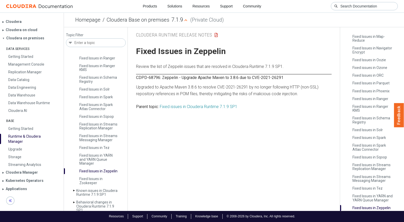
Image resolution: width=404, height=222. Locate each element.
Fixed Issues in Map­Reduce (368, 38)
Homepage (87, 20)
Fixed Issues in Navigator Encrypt (372, 50)
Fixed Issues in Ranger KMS (97, 68)
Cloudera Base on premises (138, 20)
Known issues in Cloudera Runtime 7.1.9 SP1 (96, 193)
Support (226, 6)
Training (181, 216)
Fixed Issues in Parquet (371, 83)
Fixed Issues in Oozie (369, 60)
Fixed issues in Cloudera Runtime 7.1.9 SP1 (198, 106)
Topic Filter (74, 35)
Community (252, 6)
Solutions (174, 6)
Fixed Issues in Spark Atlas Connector (96, 107)
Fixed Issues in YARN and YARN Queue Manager (96, 159)
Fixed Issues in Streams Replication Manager (98, 126)
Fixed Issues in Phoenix (371, 91)
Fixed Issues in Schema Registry (98, 79)
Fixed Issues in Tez (94, 148)
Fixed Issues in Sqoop (96, 116)
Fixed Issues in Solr (94, 89)
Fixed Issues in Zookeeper (91, 181)
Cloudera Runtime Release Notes (174, 35)
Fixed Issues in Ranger (97, 58)
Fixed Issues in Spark (96, 97)
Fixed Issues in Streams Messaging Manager (98, 138)
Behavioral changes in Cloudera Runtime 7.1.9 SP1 (95, 206)
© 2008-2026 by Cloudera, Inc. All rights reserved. (261, 216)
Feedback (399, 115)
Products (150, 6)
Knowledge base (206, 216)
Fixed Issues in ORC (368, 75)
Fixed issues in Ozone (369, 68)
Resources (201, 6)
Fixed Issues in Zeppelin (98, 171)
